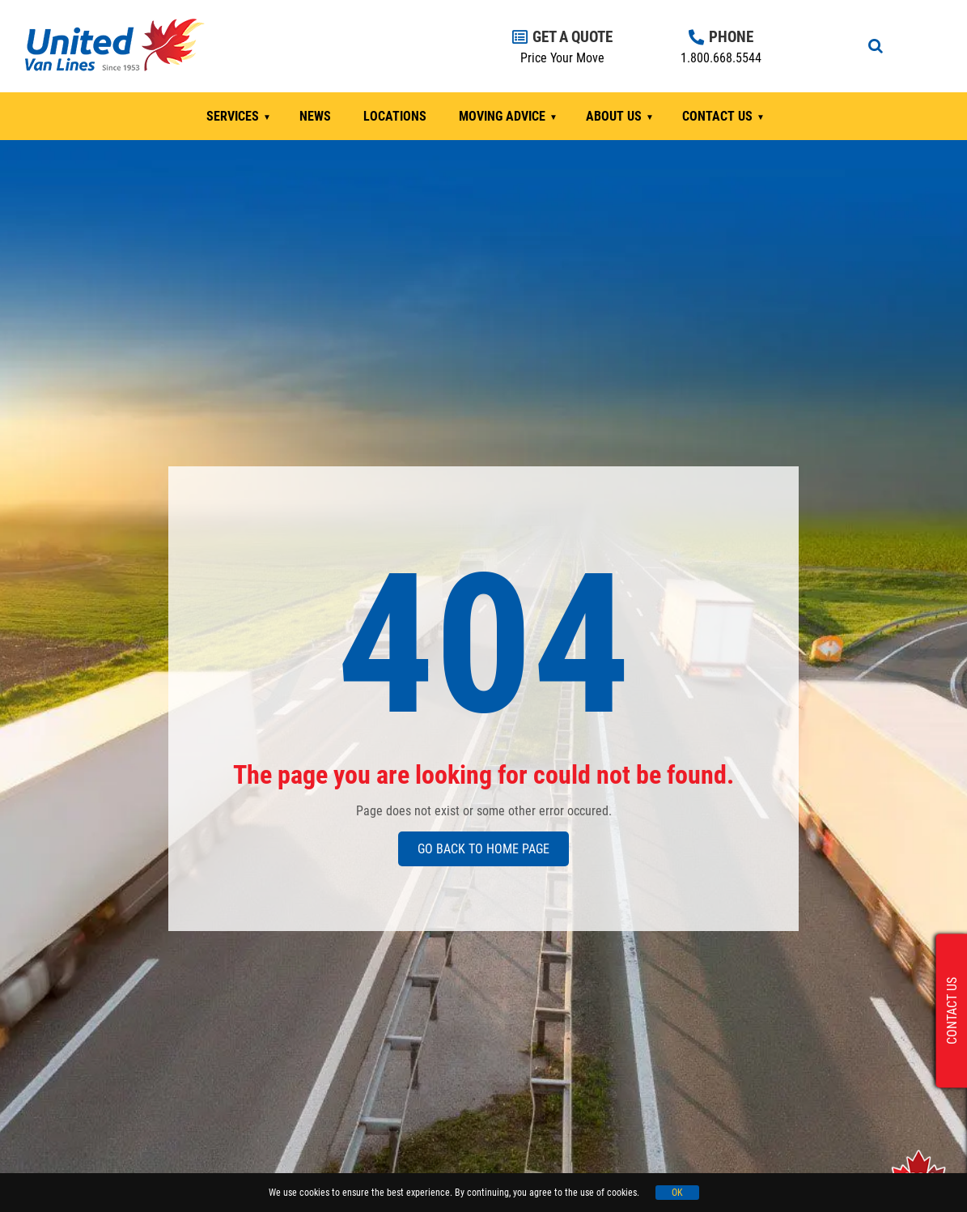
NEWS (315, 116)
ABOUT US (614, 116)
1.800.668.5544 (721, 58)
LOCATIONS (394, 116)
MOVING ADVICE (502, 116)
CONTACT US (717, 116)
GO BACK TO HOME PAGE (483, 849)
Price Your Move (562, 58)
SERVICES (232, 116)
